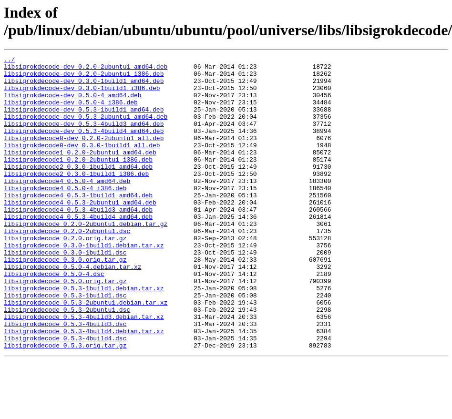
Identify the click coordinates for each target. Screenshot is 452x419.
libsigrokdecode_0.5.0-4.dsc (54, 318)
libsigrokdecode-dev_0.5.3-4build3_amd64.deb (84, 137)
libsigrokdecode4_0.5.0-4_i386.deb (65, 215)
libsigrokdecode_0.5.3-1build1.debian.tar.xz (84, 335)
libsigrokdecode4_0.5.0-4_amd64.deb (67, 206)
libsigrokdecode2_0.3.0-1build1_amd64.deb (78, 189)
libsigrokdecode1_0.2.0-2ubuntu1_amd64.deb (80, 172)
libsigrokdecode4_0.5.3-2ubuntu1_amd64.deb (80, 232)
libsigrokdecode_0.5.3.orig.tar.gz (65, 403)
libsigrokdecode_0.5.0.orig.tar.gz (65, 326)
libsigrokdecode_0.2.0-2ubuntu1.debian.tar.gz (85, 258)
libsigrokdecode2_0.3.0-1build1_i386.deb (76, 198)
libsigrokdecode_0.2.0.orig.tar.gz (65, 275)
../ (9, 60)
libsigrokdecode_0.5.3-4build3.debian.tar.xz (84, 369)
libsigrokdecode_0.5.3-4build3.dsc (65, 378)
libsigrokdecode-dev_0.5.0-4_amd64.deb (73, 103)
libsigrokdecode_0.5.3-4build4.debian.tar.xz (84, 386)
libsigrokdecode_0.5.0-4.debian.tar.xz (73, 309)
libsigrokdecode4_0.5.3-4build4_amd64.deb (78, 249)
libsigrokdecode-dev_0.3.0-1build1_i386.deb (82, 95)
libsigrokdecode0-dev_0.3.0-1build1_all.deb (82, 163)
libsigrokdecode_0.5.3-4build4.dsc (65, 395)
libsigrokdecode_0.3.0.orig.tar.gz (65, 300)
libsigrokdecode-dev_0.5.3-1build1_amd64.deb (84, 120)
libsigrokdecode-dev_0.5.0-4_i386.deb (71, 112)
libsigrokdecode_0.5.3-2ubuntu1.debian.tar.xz (85, 352)
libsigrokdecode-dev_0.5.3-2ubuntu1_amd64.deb (85, 129)
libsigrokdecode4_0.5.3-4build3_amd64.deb (78, 240)
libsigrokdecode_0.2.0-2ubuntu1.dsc (67, 266)
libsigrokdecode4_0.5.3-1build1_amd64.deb (78, 223)
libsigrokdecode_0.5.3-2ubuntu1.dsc (67, 361)
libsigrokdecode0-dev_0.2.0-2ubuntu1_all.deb (84, 155)
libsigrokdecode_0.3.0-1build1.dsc (65, 292)
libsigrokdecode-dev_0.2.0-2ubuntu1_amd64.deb (85, 69)
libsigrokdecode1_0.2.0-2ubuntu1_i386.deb (78, 180)
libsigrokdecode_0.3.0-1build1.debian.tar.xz (84, 283)
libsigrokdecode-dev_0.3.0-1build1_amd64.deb (84, 86)
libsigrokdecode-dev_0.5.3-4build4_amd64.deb (84, 146)
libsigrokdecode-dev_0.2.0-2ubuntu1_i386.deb (84, 77)
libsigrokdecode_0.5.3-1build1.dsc (65, 343)
